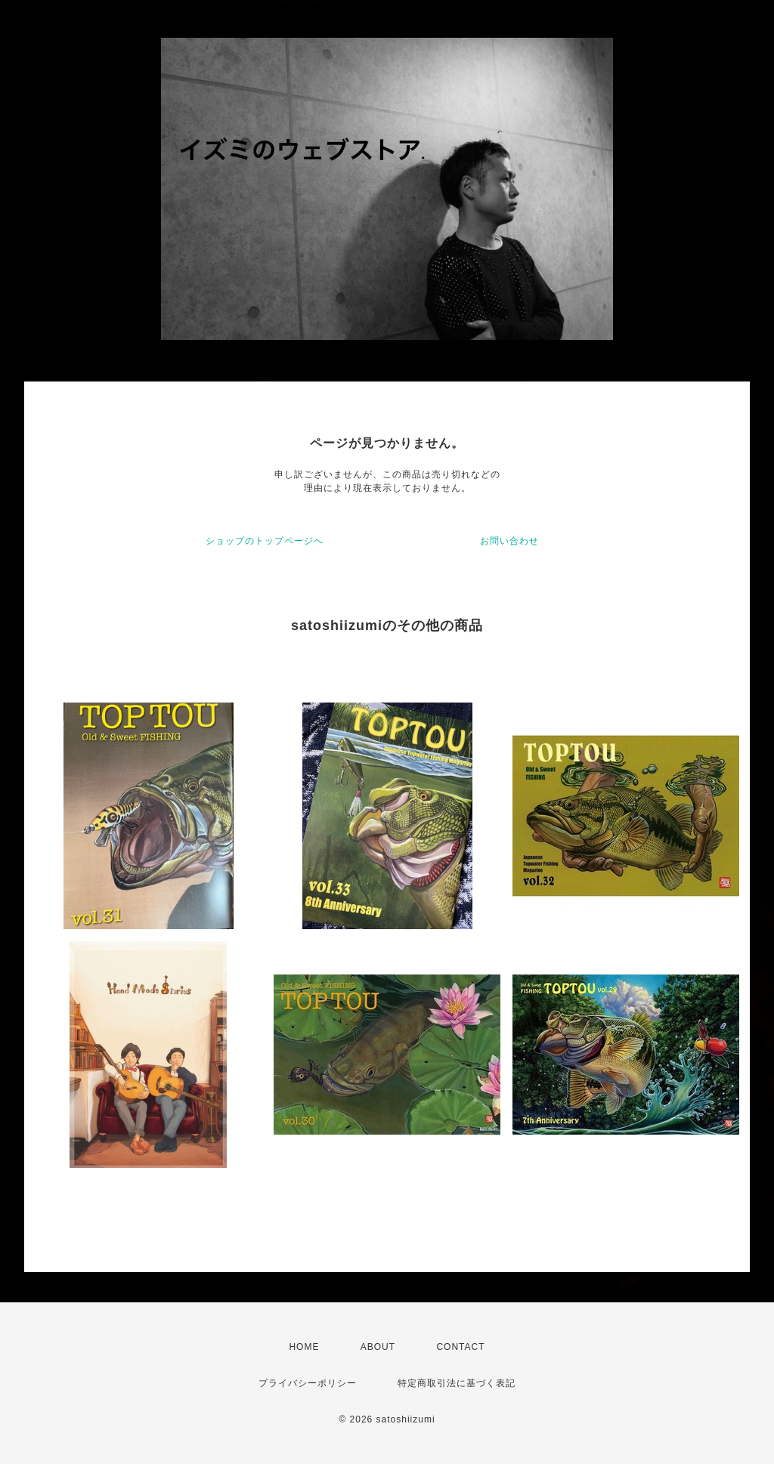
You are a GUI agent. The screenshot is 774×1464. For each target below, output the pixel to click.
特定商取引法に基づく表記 (456, 1383)
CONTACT (460, 1347)
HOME (304, 1347)
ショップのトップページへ (265, 541)
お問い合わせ (509, 541)
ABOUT (378, 1347)
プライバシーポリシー (308, 1383)
